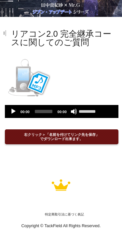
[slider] (43, 111)
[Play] (13, 111)
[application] (61, 111)
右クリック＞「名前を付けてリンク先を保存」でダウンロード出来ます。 (61, 137)
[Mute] (74, 111)
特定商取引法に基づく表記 (64, 214)
